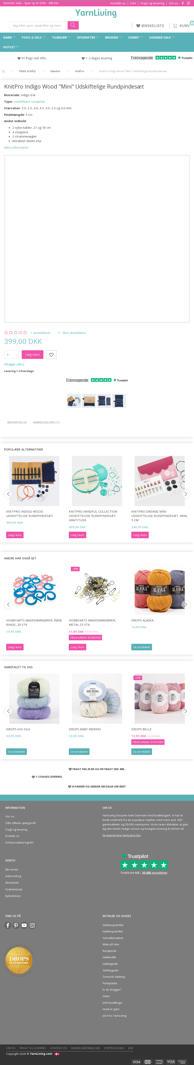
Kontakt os (118, 3)
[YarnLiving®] (96, 12)
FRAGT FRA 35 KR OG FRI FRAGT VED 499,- (99, 769)
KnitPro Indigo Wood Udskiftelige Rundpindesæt (29, 513)
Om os (173, 3)
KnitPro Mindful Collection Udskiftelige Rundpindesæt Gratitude (93, 515)
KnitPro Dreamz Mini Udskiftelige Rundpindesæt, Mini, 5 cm (159, 515)
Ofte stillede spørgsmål (20, 823)
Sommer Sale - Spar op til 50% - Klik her (31, 3)
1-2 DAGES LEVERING (49, 776)
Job (130, 1048)
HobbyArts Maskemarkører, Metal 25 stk (92, 622)
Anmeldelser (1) (46, 422)
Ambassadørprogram (19, 842)
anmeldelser (41, 333)
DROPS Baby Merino (85, 729)
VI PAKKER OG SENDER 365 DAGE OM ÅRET (99, 786)
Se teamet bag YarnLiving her (121, 835)
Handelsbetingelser (85, 1048)
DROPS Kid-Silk (18, 729)
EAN (133, 3)
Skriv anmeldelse (74, 333)
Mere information (16, 147)
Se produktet (141, 647)
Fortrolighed (114, 1048)
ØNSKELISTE (150, 25)
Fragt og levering (152, 3)
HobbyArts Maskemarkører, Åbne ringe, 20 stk (34, 622)
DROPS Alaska (142, 620)
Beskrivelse (17, 422)
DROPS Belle (141, 729)
